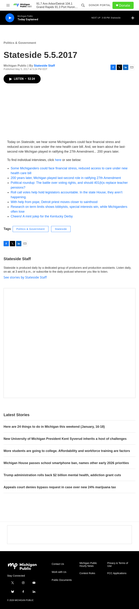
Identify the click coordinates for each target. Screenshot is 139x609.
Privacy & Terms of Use (117, 564)
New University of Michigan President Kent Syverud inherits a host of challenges (65, 439)
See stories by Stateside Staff (25, 277)
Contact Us (58, 564)
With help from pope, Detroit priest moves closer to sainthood (54, 202)
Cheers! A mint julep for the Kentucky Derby (42, 216)
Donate (124, 5)
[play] (10, 18)
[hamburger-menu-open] (8, 5)
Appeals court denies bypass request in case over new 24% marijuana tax (60, 487)
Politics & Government (20, 43)
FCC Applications (116, 573)
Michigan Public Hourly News (88, 564)
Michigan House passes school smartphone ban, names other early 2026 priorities (66, 463)
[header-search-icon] (83, 5)
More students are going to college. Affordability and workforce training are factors (67, 451)
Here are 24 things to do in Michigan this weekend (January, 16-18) (54, 426)
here (58, 160)
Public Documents (62, 580)
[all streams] (133, 18)
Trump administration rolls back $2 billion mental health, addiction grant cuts (62, 475)
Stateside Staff (44, 65)
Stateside (61, 229)
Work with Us (59, 572)
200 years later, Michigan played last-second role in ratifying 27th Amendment (66, 178)
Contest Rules (87, 573)
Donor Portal (100, 5)
